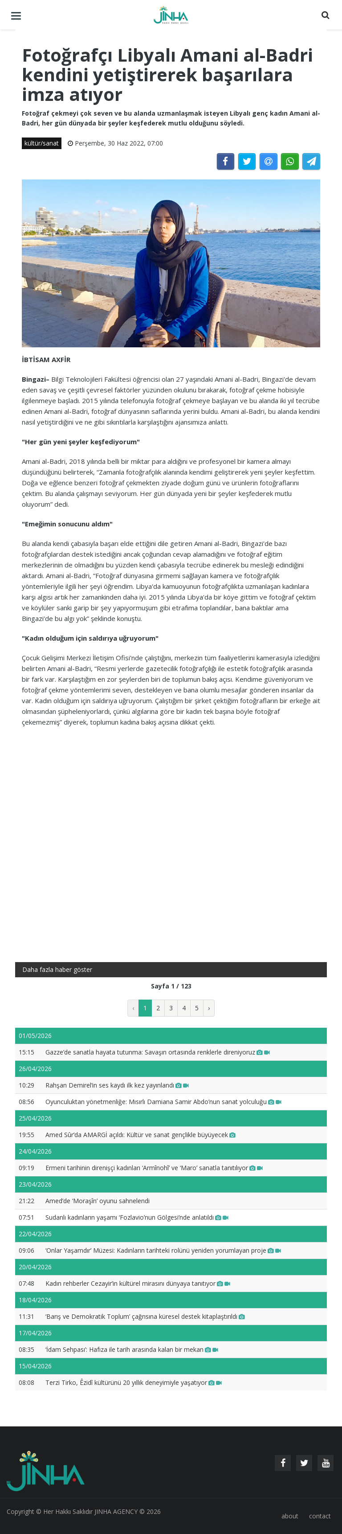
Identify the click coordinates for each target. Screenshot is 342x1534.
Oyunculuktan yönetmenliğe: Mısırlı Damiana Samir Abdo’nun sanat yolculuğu (163, 1101)
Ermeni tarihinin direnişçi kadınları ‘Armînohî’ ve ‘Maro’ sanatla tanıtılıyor (154, 1167)
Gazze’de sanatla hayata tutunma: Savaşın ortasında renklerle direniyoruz (157, 1052)
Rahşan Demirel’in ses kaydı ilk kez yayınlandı (117, 1085)
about (289, 1516)
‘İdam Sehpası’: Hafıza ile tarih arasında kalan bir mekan (131, 1349)
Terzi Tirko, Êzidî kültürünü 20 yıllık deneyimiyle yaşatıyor (133, 1382)
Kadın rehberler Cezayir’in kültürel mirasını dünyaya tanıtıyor (137, 1283)
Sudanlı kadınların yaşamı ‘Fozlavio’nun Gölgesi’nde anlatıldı (136, 1217)
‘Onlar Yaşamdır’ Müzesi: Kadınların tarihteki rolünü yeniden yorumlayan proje (163, 1250)
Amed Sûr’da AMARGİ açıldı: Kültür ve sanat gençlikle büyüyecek (140, 1134)
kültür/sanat (41, 143)
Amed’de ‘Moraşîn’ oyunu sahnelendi (97, 1200)
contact (320, 1516)
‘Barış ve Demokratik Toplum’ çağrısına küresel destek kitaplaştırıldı (145, 1316)
